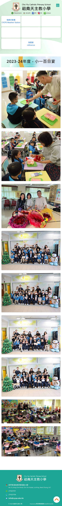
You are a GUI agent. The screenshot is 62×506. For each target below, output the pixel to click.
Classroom (16, 13)
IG (40, 13)
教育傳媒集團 (40, 504)
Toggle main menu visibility (57, 5)
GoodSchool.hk (48, 504)
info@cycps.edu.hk (16, 498)
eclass (47, 13)
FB (34, 13)
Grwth (26, 13)
